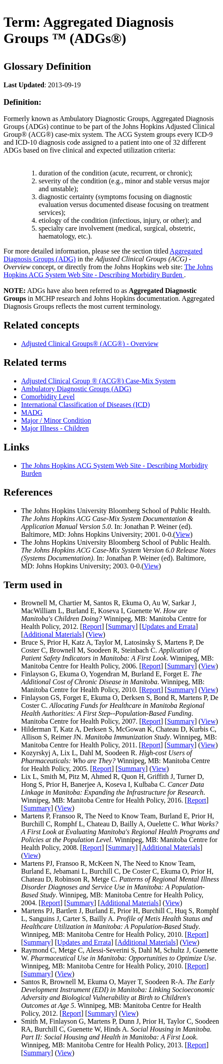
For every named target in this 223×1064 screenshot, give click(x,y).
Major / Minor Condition (56, 420)
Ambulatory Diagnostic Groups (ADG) (76, 389)
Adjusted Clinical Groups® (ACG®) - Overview (89, 343)
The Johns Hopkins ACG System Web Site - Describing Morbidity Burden (108, 270)
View (183, 534)
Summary (121, 626)
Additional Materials (52, 634)
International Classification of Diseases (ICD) (85, 404)
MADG (32, 412)
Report (92, 626)
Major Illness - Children (55, 428)
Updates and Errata (169, 626)
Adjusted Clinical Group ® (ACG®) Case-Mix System (98, 381)
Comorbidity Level (48, 396)
